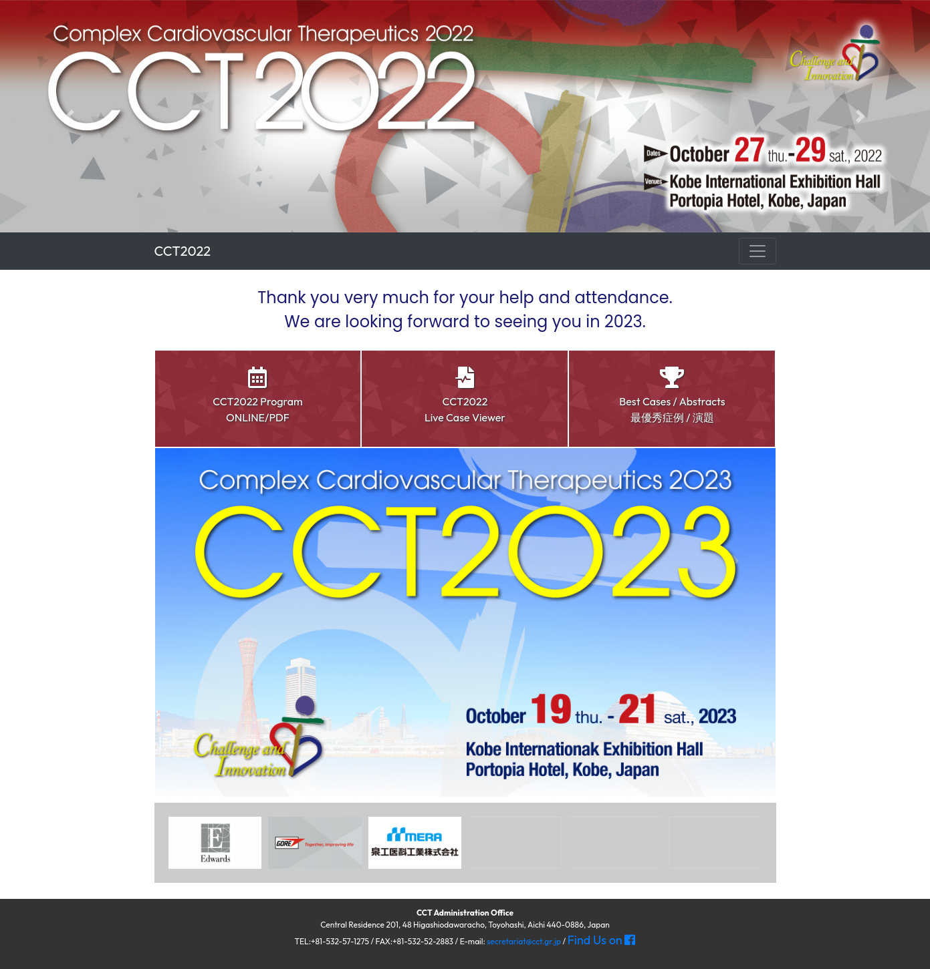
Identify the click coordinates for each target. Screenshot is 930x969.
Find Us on (602, 940)
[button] (70, 116)
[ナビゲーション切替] (757, 251)
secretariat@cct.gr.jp (524, 941)
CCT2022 (182, 250)
